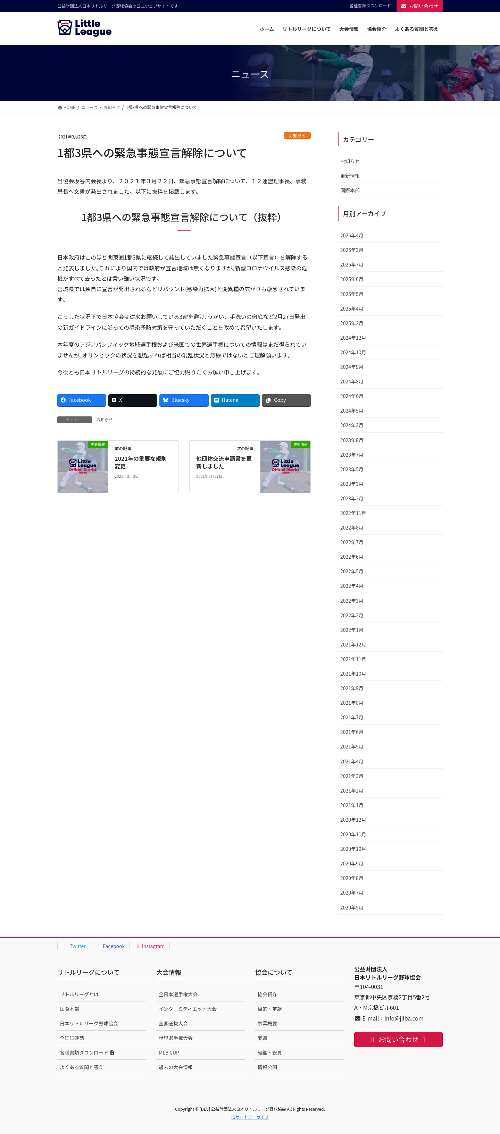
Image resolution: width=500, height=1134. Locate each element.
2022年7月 (352, 542)
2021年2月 (352, 790)
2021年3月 (352, 775)
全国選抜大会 (173, 1023)
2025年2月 (352, 323)
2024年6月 (352, 395)
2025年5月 (352, 293)
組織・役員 (270, 1052)
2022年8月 (352, 527)
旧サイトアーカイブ (249, 1117)
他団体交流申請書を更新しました (224, 462)
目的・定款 (270, 1008)
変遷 (262, 1037)
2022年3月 (352, 600)
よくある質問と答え (81, 1067)
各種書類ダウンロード (370, 5)
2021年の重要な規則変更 (141, 462)
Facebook (110, 945)
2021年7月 (352, 717)
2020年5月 (352, 907)
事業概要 (267, 1023)
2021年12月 (353, 644)
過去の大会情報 (176, 1067)
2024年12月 (353, 337)
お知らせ (297, 135)
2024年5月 (352, 410)
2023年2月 (352, 498)
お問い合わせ (420, 5)
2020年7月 (352, 892)
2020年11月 (353, 834)
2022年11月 (353, 512)
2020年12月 (353, 819)
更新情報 (350, 175)
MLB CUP (169, 1052)
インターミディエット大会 (188, 1008)
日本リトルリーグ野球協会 (89, 1023)
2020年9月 (352, 863)
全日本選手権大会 (178, 994)
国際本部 (350, 190)
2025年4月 (352, 308)
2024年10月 (353, 352)
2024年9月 (352, 366)
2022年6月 (352, 556)
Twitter (74, 945)
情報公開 (267, 1067)
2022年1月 (352, 629)
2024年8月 (352, 381)
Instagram (150, 945)
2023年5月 (352, 469)
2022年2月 (352, 615)
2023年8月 (352, 440)
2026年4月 (352, 235)
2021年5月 (352, 746)
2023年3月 (352, 483)
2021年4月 (352, 761)
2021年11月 (353, 658)
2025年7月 (352, 264)
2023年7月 (352, 454)
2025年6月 (352, 279)
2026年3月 (352, 249)
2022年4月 (352, 585)
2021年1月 (352, 805)
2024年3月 (352, 425)
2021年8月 (352, 702)
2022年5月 (352, 571)
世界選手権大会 (176, 1037)
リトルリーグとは (79, 994)
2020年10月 (353, 848)
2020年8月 (352, 877)
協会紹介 (267, 994)
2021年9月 (352, 688)
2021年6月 (352, 731)
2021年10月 (353, 673)
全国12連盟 (72, 1037)
